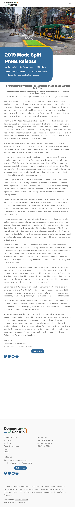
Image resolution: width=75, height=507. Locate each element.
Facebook (31, 335)
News (43, 67)
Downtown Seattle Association (38, 492)
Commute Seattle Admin (18, 67)
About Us (8, 440)
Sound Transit (60, 492)
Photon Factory (21, 500)
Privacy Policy (9, 495)
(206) (44, 446)
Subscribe (37, 351)
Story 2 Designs (18, 502)
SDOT (6, 492)
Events (6, 452)
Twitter (18, 335)
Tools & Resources (11, 446)
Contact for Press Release (18, 96)
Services (7, 443)
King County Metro (17, 492)
